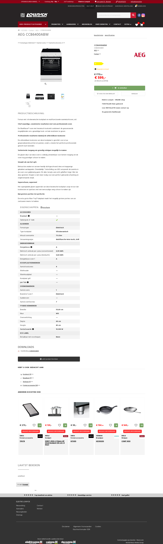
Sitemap (19, 515)
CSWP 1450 (126, 441)
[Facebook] (139, 15)
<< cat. (22, 484)
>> (96, 50)
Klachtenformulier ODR (81, 529)
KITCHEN (24, 30)
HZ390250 (100, 441)
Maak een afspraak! (104, 6)
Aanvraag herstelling (124, 6)
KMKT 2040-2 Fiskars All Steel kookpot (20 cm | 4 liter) (55, 443)
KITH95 (73, 441)
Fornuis (31, 30)
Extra (127, 24)
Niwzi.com (140, 540)
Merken (39, 509)
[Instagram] (143, 15)
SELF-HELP (90, 6)
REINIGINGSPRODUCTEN (76, 6)
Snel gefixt (125, 495)
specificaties (110, 35)
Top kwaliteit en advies (43, 495)
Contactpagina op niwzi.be (126, 540)
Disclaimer (66, 526)
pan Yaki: (24, 282)
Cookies (98, 526)
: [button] (51, 2)
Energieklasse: (26, 247)
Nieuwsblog (87, 24)
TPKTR (22, 441)
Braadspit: (25, 216)
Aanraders (72, 24)
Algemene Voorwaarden (82, 526)
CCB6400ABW (34, 351)
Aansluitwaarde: (27, 329)
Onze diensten (102, 24)
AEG (37, 30)
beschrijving (98, 35)
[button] (30, 2)
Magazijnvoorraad (102, 69)
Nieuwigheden (21, 512)
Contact (117, 24)
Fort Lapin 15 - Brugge (103, 1)
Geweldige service (84, 495)
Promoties (57, 24)
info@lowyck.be (136, 1)
